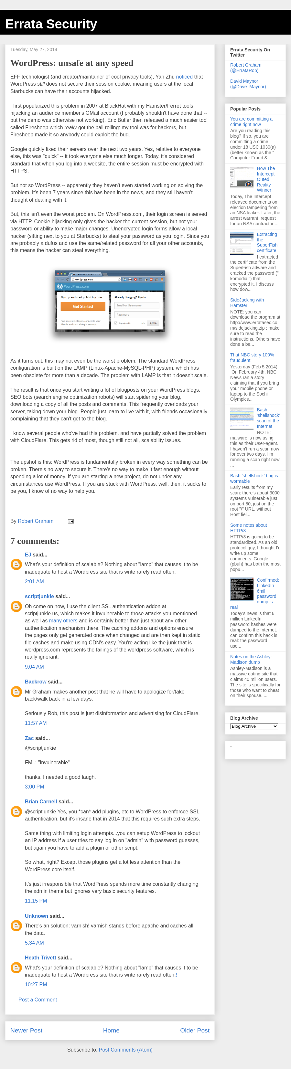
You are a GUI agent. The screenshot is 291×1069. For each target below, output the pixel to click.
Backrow (36, 681)
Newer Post (26, 1030)
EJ (28, 554)
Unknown (36, 916)
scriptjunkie (39, 596)
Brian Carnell (41, 801)
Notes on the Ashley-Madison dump (251, 659)
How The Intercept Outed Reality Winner (266, 179)
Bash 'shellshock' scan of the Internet (268, 418)
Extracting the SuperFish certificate (267, 242)
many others (63, 620)
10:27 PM (36, 984)
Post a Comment (37, 999)
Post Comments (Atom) (126, 1050)
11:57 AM (36, 723)
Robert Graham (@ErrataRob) (245, 67)
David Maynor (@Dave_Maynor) (248, 84)
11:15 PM (36, 901)
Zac (29, 738)
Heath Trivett (40, 957)
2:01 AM (34, 581)
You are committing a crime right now (251, 121)
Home (111, 1030)
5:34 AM (34, 943)
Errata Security (51, 24)
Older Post (195, 1030)
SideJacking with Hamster (247, 302)
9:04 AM (34, 667)
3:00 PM (34, 786)
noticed (184, 76)
